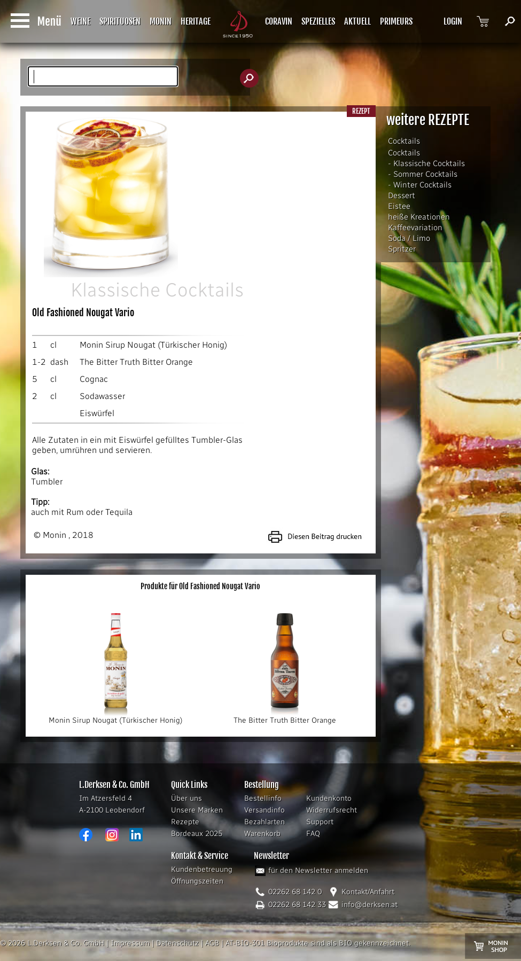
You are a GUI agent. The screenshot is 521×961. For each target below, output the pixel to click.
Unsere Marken (197, 810)
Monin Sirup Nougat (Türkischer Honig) (153, 345)
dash (59, 362)
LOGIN (453, 21)
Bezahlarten (264, 821)
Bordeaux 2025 (196, 833)
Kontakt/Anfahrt (367, 891)
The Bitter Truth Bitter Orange (136, 362)
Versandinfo (264, 810)
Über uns (186, 798)
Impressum (130, 943)
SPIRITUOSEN (120, 21)
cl (53, 345)
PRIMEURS (396, 21)
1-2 (39, 362)
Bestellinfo (263, 798)
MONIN (161, 21)
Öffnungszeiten (197, 881)
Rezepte (185, 821)
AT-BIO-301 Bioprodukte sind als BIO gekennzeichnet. (317, 943)
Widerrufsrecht (331, 810)
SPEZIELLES (318, 21)
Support (319, 821)
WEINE (80, 21)
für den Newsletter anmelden (318, 870)
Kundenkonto (329, 798)
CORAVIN (278, 21)
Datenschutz (177, 943)
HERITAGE (196, 21)
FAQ (313, 833)
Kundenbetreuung (201, 869)
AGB (212, 943)
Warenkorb (262, 833)
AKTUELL (357, 21)
